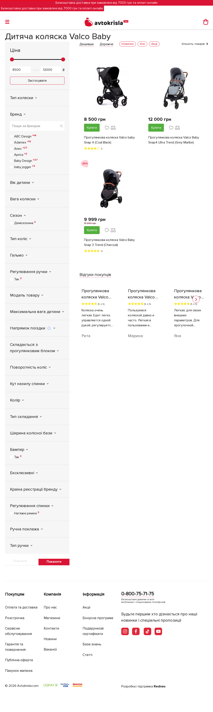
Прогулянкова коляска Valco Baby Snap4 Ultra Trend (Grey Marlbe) (173, 140)
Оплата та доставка (21, 607)
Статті (87, 655)
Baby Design (26, 160)
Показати (54, 562)
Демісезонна (25, 223)
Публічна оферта (19, 660)
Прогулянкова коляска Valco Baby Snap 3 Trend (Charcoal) (109, 242)
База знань (92, 644)
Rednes (160, 686)
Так (18, 279)
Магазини (52, 618)
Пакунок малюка (18, 670)
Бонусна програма (98, 618)
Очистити (20, 561)
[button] (196, 299)
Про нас (50, 607)
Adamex (22, 142)
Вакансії (50, 649)
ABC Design (25, 136)
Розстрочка (14, 618)
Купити (92, 128)
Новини (50, 639)
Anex (20, 148)
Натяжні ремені (26, 513)
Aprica (20, 154)
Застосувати (37, 81)
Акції (86, 607)
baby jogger (24, 167)
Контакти (51, 628)
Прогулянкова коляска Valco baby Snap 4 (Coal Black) (109, 140)
